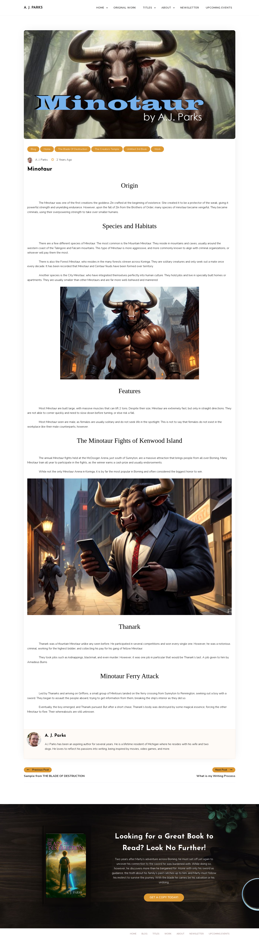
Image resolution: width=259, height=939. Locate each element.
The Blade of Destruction (72, 149)
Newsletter (189, 7)
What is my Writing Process (215, 776)
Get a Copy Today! (164, 897)
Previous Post (38, 769)
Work (157, 149)
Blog (33, 149)
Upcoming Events (219, 7)
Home (100, 7)
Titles (147, 7)
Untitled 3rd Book (137, 149)
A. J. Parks (33, 7)
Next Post (223, 769)
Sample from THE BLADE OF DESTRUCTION (54, 776)
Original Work (125, 7)
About (166, 7)
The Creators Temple (107, 149)
